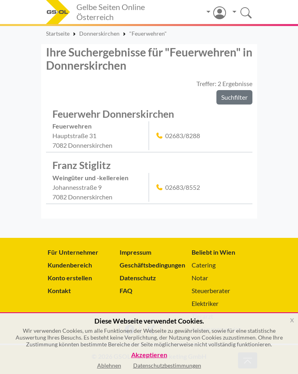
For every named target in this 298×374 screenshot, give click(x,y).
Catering (204, 265)
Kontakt (59, 290)
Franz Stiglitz (81, 165)
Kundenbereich (70, 265)
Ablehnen (109, 365)
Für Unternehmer (73, 252)
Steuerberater (211, 290)
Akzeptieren (149, 355)
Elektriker (205, 303)
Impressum (135, 252)
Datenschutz (138, 278)
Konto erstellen (70, 278)
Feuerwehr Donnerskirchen (113, 114)
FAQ (126, 290)
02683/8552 (182, 187)
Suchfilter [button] (234, 97)
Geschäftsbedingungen (149, 265)
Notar (200, 278)
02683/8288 (182, 135)
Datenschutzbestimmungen (167, 365)
